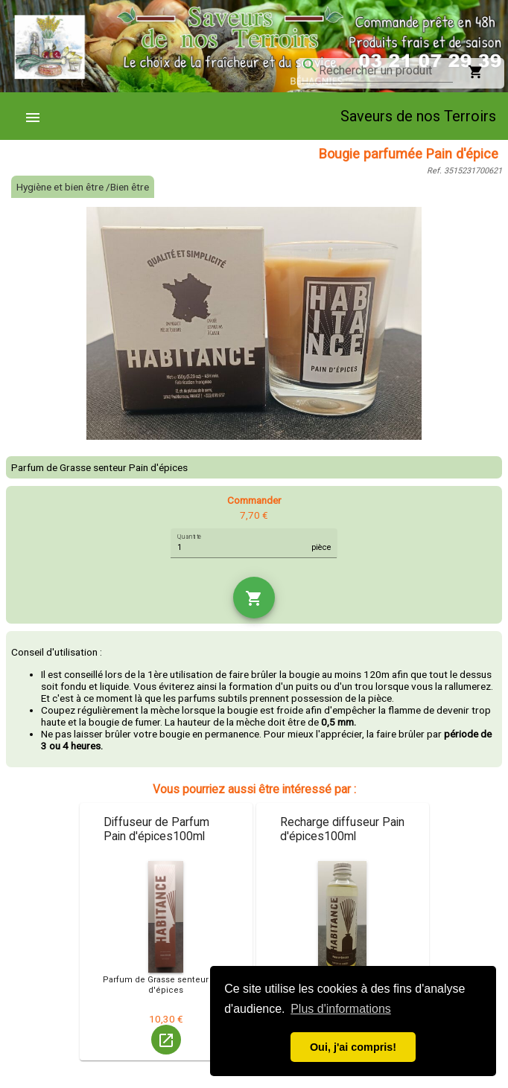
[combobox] (386, 70)
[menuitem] (39, 116)
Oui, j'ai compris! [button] (353, 1047)
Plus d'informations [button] (340, 1008)
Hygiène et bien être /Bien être (82, 187)
